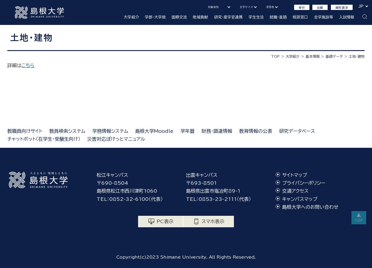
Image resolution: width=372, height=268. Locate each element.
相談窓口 (300, 17)
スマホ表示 (213, 221)
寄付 (302, 7)
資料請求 (341, 7)
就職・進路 (278, 17)
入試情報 (346, 17)
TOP (275, 56)
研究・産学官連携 (228, 17)
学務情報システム (110, 131)
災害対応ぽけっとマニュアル (116, 139)
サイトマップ (294, 175)
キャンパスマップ (299, 199)
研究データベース (297, 131)
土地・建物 (357, 56)
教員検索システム (67, 131)
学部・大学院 (155, 17)
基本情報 (313, 56)
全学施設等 (323, 17)
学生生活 (256, 17)
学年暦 (187, 131)
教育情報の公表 (255, 131)
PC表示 (165, 221)
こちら (27, 65)
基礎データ (334, 56)
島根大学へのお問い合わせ (310, 207)
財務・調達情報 (217, 131)
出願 (320, 7)
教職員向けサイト (24, 131)
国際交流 (179, 17)
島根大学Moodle (154, 131)
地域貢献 (200, 17)
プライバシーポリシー (303, 183)
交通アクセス (295, 191)
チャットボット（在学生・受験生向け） (43, 139)
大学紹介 (131, 17)
